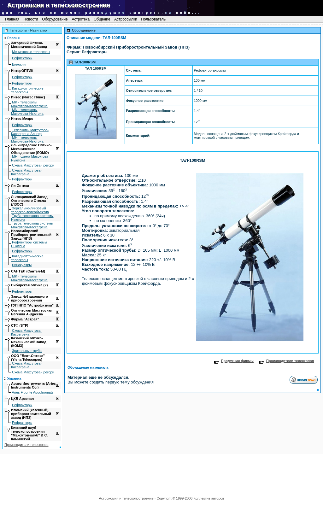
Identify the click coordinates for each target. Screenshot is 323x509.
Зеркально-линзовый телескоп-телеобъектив (30, 210)
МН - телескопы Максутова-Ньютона (27, 139)
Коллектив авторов (208, 498)
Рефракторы (22, 83)
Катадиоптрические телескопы (27, 90)
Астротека (81, 19)
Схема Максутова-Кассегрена (26, 172)
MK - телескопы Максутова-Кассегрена (29, 104)
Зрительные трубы (27, 351)
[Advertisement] (161, 473)
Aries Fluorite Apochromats (32, 392)
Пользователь (153, 19)
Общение (102, 19)
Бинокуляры (22, 265)
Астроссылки (125, 19)
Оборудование (55, 19)
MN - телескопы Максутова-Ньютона (27, 111)
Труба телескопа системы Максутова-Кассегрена (32, 225)
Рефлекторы (22, 58)
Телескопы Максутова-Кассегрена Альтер (30, 132)
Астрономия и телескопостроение (126, 498)
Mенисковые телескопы (31, 52)
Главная (12, 19)
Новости (30, 19)
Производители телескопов (26, 445)
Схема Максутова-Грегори (33, 165)
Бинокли (19, 64)
